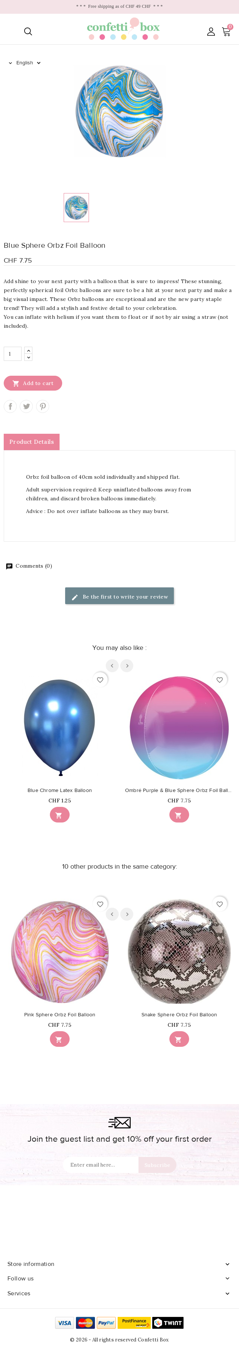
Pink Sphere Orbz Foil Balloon (60, 1014)
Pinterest (42, 406)
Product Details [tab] (31, 441)
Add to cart (33, 383)
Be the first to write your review (119, 597)
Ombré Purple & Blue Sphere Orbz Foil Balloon (179, 790)
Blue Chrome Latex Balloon (60, 790)
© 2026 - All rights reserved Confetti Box (119, 1340)
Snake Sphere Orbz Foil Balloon (179, 1014)
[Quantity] (13, 354)
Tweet (26, 406)
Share (10, 406)
